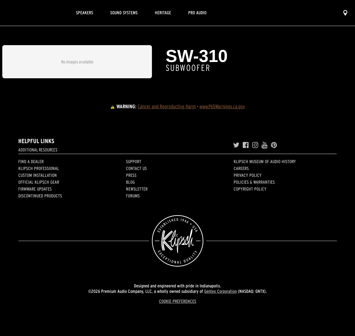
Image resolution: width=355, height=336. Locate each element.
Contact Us (136, 168)
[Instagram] (255, 145)
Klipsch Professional (38, 168)
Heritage (163, 12)
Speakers (84, 12)
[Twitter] (236, 145)
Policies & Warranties (254, 182)
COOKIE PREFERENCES (177, 301)
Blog (130, 182)
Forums (133, 195)
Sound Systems (124, 12)
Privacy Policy (248, 175)
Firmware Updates (35, 188)
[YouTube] (265, 145)
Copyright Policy (250, 188)
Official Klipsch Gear (38, 182)
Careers (241, 168)
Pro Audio (197, 12)
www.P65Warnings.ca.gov (222, 106)
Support (133, 161)
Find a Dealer (31, 161)
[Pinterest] (274, 145)
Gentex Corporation (220, 291)
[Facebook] (246, 145)
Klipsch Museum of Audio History (265, 161)
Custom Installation (37, 175)
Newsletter (137, 188)
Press (131, 175)
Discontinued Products (40, 195)
